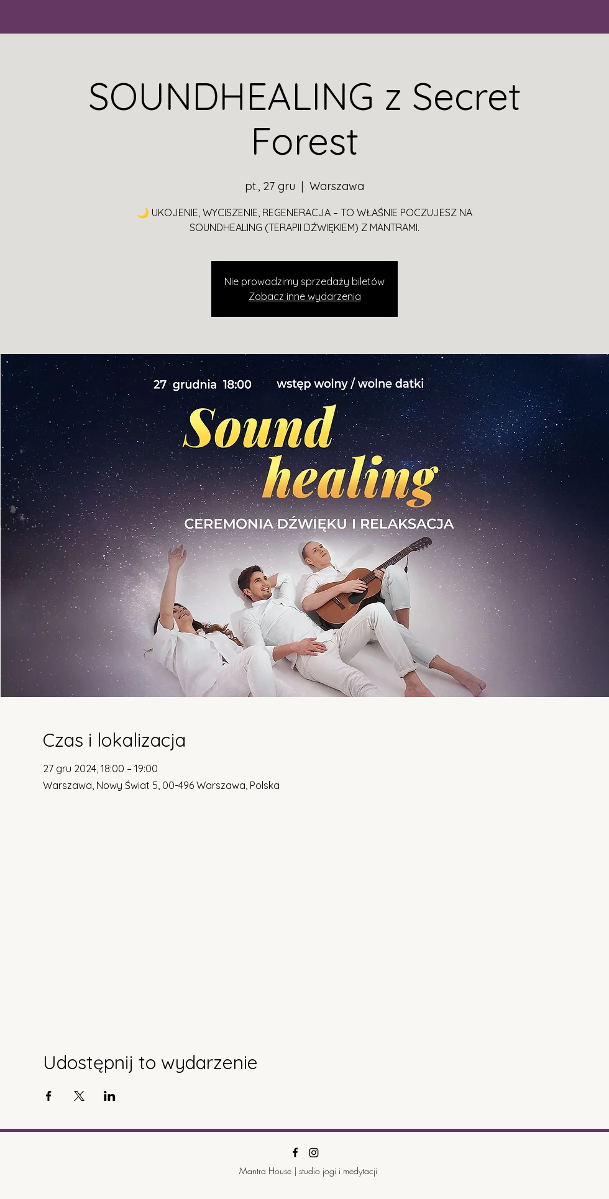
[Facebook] (295, 1152)
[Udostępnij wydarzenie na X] (79, 1096)
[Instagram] (314, 1152)
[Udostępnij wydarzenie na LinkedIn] (110, 1096)
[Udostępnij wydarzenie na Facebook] (49, 1096)
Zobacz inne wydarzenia (305, 296)
